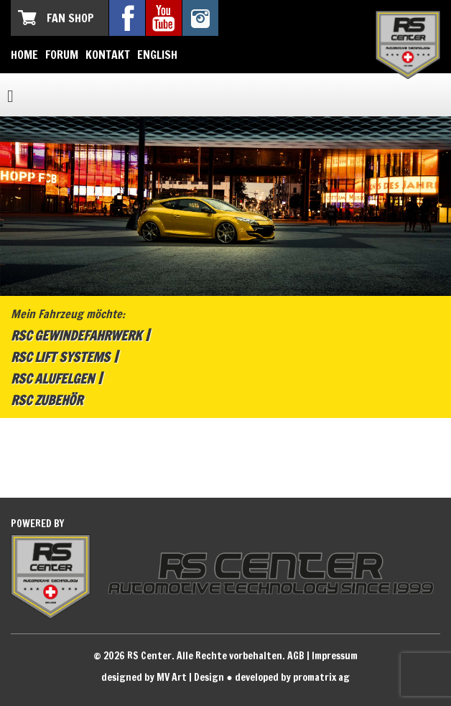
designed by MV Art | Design (162, 677)
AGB (295, 656)
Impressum (335, 656)
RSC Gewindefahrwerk (76, 335)
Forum (61, 54)
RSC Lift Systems (60, 357)
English (157, 54)
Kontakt (107, 54)
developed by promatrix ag (292, 677)
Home (24, 54)
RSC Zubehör (47, 400)
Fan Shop (70, 18)
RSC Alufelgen (52, 378)
